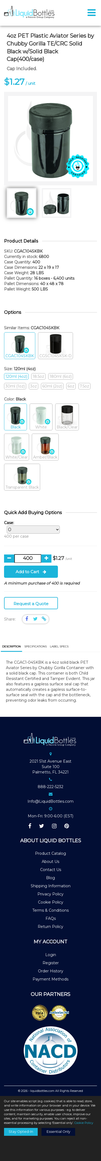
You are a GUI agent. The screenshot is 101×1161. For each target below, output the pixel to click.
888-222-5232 (50, 786)
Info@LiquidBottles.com (50, 801)
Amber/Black (45, 447)
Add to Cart (31, 571)
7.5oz (84, 386)
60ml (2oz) (52, 386)
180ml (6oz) (61, 376)
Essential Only (58, 1132)
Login (50, 954)
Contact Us (50, 869)
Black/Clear (67, 417)
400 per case (30, 529)
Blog (50, 877)
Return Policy (50, 926)
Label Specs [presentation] (59, 646)
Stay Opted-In (21, 1132)
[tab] (11, 647)
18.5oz (38, 376)
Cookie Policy (50, 902)
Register (51, 962)
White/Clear (16, 447)
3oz (33, 386)
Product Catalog (50, 853)
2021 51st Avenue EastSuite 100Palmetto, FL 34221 (50, 767)
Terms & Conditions (50, 910)
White (41, 417)
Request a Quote (30, 603)
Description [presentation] (11, 646)
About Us (50, 861)
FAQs (51, 918)
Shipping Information (51, 885)
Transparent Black (22, 477)
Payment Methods (50, 979)
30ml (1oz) (15, 386)
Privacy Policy (50, 894)
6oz (71, 386)
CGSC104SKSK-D (55, 346)
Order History (50, 971)
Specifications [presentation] (35, 646)
